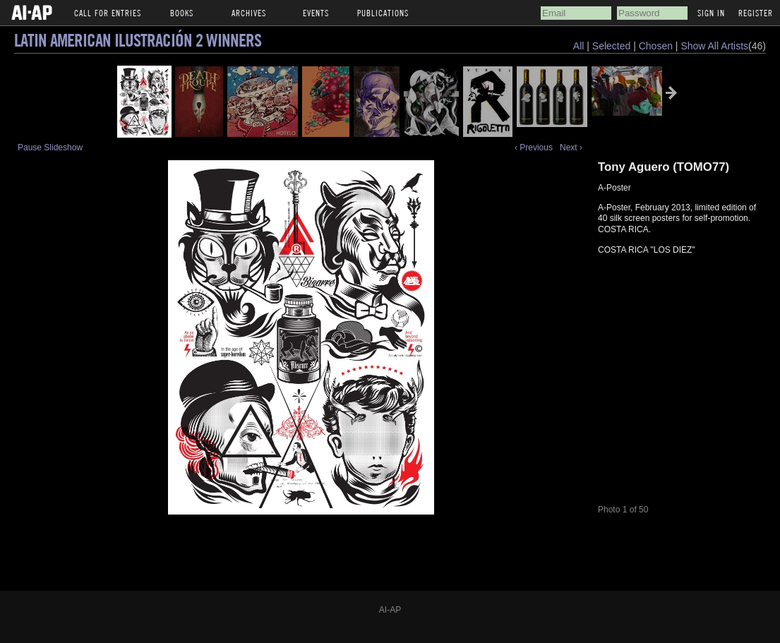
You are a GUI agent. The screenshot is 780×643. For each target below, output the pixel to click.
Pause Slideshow (50, 147)
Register (755, 12)
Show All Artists (714, 46)
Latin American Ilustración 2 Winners (137, 40)
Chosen (657, 46)
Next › (571, 147)
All (578, 46)
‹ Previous (534, 147)
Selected (612, 46)
